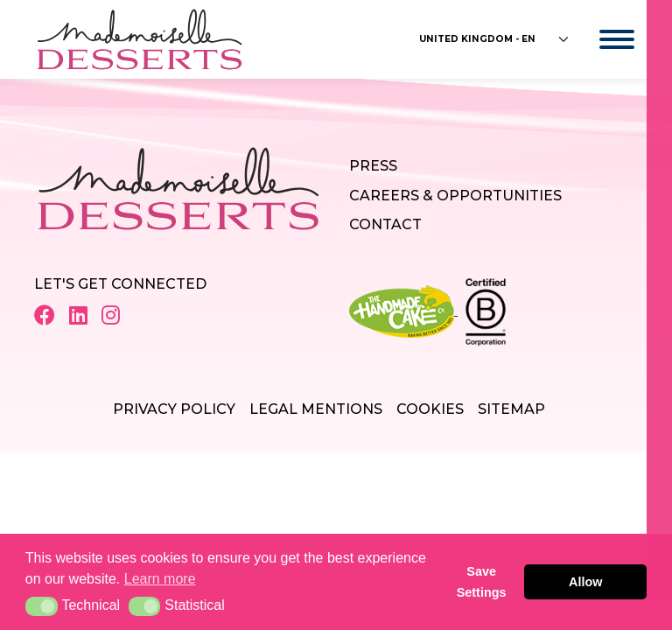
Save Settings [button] (482, 581)
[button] (41, 606)
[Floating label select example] (495, 39)
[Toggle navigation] (600, 39)
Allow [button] (585, 582)
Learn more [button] (160, 578)
